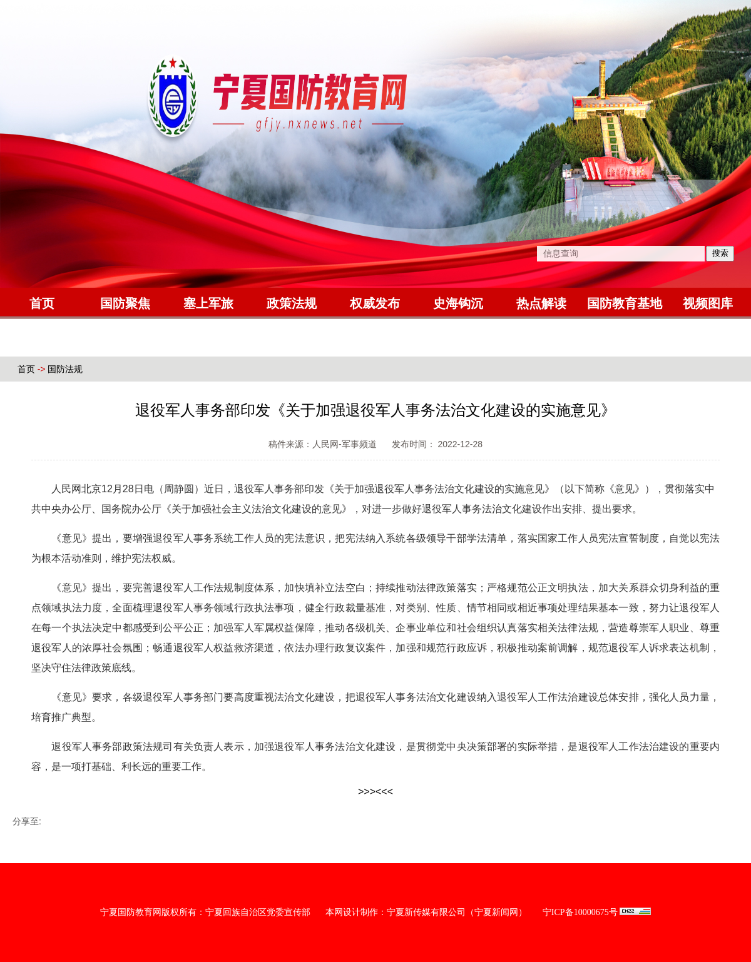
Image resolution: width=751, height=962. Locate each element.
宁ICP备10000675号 (580, 912)
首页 (41, 303)
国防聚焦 (125, 303)
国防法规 (65, 369)
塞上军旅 (208, 303)
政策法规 (292, 303)
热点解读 (541, 303)
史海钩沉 (458, 303)
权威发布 (375, 303)
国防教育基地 (624, 303)
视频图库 (708, 303)
